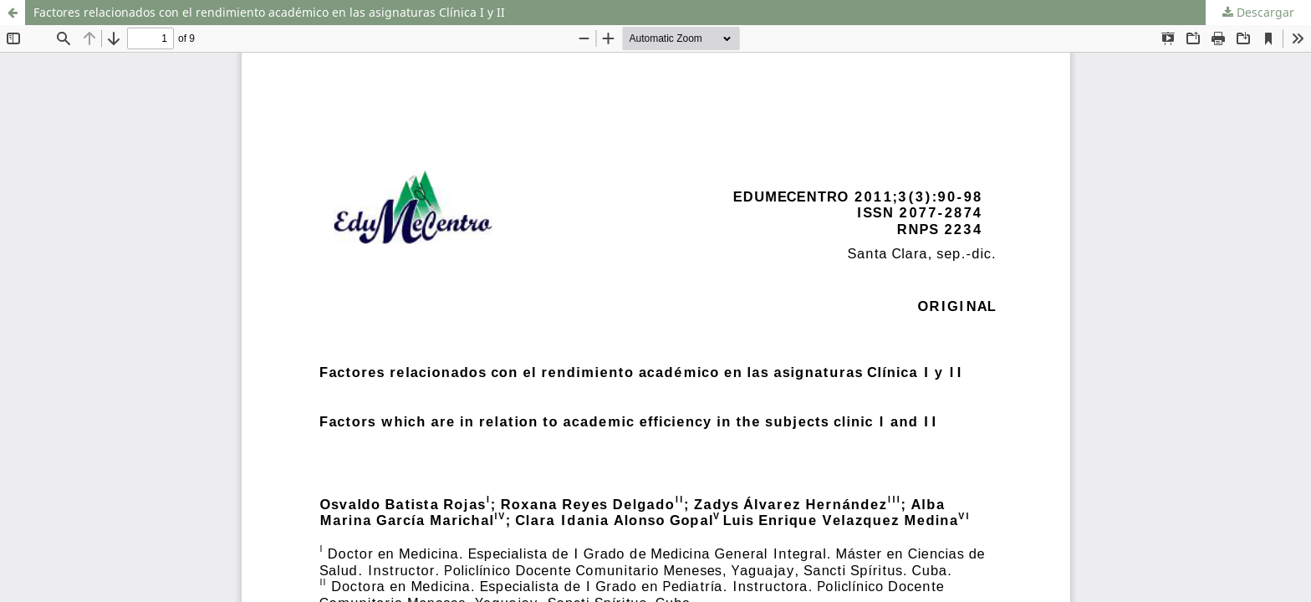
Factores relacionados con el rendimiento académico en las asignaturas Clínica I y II (269, 12)
